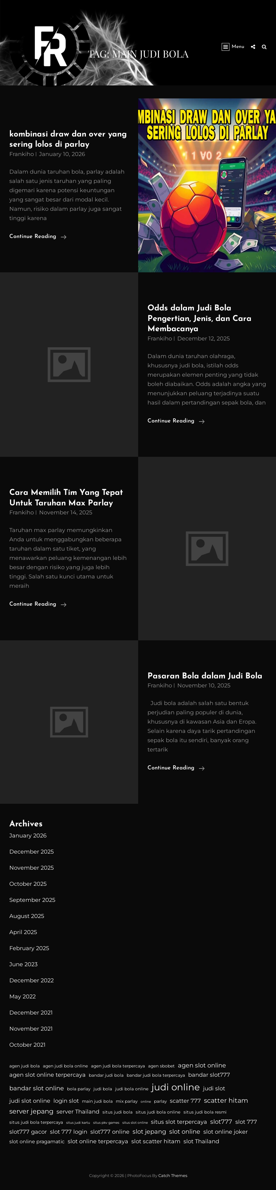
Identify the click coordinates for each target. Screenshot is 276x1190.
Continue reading (37, 236)
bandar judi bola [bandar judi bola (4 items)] (106, 1075)
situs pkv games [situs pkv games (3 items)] (106, 1123)
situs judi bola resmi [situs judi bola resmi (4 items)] (205, 1112)
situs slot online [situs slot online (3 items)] (135, 1123)
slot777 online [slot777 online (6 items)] (109, 1131)
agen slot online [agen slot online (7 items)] (202, 1065)
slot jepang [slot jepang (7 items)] (149, 1131)
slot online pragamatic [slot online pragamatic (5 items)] (37, 1142)
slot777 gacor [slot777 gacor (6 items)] (28, 1131)
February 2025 (29, 948)
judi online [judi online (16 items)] (176, 1087)
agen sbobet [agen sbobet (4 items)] (161, 1065)
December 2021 (31, 1012)
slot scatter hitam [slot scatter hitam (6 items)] (155, 1141)
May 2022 (22, 996)
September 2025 (32, 900)
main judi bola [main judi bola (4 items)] (97, 1101)
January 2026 (28, 835)
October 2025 (28, 884)
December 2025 (31, 851)
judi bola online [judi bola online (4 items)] (131, 1088)
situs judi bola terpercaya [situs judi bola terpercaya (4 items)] (36, 1122)
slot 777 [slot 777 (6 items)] (246, 1122)
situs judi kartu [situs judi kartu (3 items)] (78, 1123)
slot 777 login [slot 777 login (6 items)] (68, 1131)
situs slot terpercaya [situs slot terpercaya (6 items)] (179, 1122)
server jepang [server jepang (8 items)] (31, 1111)
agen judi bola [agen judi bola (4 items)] (24, 1065)
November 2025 (31, 867)
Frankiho (21, 154)
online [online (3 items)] (146, 1102)
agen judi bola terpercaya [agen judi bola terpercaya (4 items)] (118, 1065)
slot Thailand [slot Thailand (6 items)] (201, 1141)
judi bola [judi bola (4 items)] (102, 1088)
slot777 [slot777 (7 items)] (221, 1121)
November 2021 (31, 1028)
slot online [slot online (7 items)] (184, 1131)
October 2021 (27, 1044)
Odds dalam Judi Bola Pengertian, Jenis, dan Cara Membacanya (199, 318)
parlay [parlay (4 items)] (160, 1101)
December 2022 (31, 980)
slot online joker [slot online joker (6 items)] (225, 1131)
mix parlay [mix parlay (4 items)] (127, 1101)
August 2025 (26, 916)
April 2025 (23, 932)
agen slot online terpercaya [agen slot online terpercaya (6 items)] (47, 1074)
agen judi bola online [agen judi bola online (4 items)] (65, 1065)
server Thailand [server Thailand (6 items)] (78, 1111)
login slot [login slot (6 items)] (66, 1100)
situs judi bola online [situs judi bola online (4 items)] (158, 1112)
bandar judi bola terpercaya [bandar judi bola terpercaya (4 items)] (156, 1075)
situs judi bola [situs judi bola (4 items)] (117, 1112)
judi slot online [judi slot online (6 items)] (29, 1100)
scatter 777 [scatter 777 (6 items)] (185, 1100)
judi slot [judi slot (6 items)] (214, 1088)
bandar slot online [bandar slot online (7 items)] (36, 1088)
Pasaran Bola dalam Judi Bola (204, 676)
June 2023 (23, 964)
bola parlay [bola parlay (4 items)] (78, 1088)
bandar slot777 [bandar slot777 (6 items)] (209, 1074)
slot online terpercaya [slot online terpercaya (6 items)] (98, 1141)
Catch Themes (172, 1175)
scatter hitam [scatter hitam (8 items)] (226, 1100)
